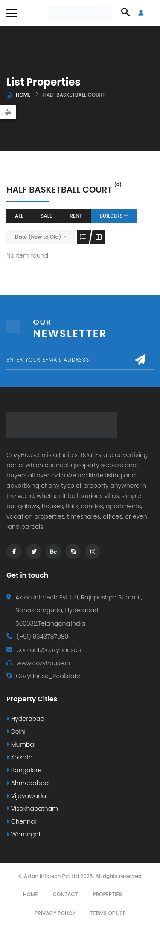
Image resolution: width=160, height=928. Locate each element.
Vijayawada (26, 796)
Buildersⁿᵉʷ (114, 215)
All (19, 215)
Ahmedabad (27, 783)
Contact (65, 894)
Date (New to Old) (38, 236)
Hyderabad (25, 719)
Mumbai (20, 744)
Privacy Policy (55, 913)
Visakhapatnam (32, 808)
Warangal (23, 834)
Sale (46, 215)
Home (23, 94)
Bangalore (23, 770)
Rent (76, 215)
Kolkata (19, 757)
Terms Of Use (107, 913)
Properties (107, 894)
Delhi (16, 731)
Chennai (21, 821)
